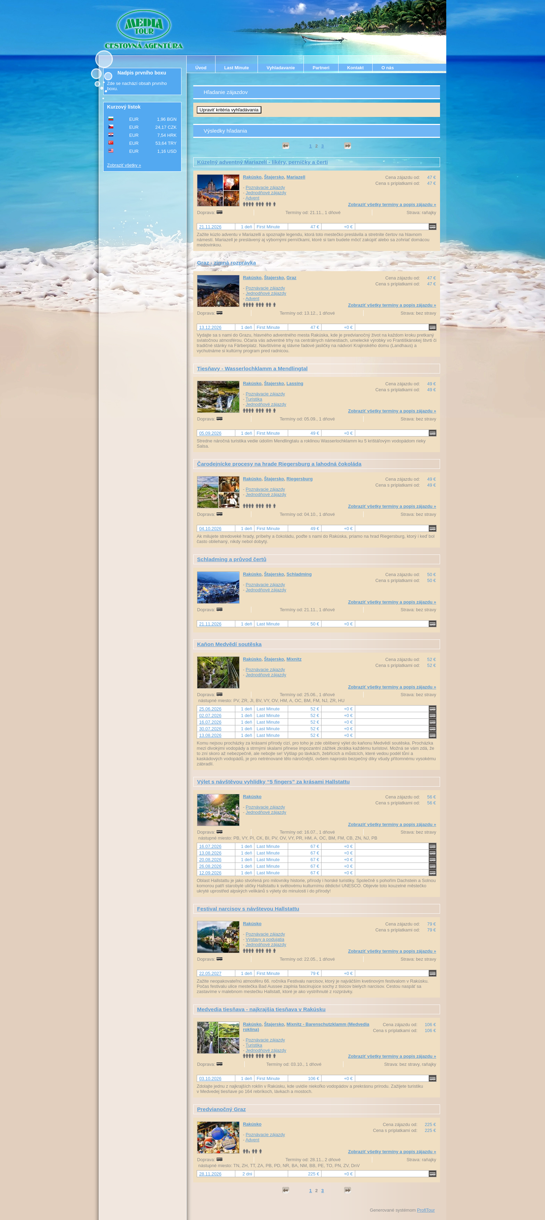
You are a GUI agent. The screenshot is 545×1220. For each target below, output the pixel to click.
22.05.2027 (210, 973)
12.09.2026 (210, 872)
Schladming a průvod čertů (231, 559)
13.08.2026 (210, 735)
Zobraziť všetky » (124, 165)
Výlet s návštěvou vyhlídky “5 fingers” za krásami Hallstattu (273, 782)
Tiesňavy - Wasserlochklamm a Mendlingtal (252, 368)
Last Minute (236, 67)
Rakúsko (252, 177)
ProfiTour (426, 1210)
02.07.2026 (210, 715)
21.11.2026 (210, 226)
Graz (291, 277)
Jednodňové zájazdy (266, 192)
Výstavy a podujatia (265, 939)
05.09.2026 (210, 433)
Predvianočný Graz (221, 1109)
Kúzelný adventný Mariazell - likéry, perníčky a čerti (262, 162)
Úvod (200, 67)
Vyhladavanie (281, 67)
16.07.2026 (210, 722)
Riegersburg (299, 478)
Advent (252, 197)
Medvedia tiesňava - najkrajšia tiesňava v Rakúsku (261, 1009)
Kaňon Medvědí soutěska (229, 644)
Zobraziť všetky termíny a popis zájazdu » (392, 204)
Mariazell (295, 177)
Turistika (254, 399)
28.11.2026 (210, 1173)
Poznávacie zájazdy (265, 187)
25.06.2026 (210, 708)
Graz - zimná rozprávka (226, 263)
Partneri (320, 67)
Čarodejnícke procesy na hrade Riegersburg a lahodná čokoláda (279, 464)
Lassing (294, 383)
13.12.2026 (210, 327)
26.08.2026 (210, 866)
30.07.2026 (210, 728)
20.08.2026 (210, 859)
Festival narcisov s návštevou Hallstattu (248, 909)
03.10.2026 (210, 1078)
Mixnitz (293, 659)
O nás (387, 67)
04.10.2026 (210, 528)
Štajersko (274, 177)
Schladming (299, 574)
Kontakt (355, 67)
